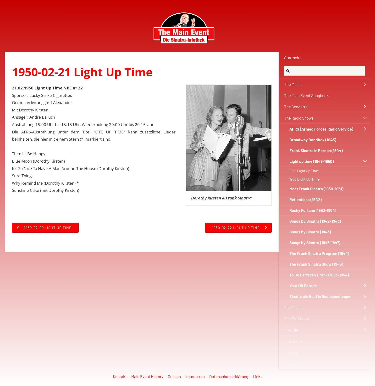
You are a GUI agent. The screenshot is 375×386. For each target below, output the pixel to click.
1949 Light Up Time (304, 171)
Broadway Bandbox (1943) (312, 139)
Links (257, 376)
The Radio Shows (298, 118)
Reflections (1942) (305, 199)
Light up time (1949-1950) (311, 161)
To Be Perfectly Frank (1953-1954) (319, 274)
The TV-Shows (296, 318)
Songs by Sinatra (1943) (310, 231)
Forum (289, 363)
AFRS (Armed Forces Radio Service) (321, 129)
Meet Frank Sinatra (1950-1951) (316, 188)
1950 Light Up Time (304, 179)
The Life (291, 329)
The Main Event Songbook (306, 95)
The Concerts (295, 106)
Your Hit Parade (303, 285)
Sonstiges (292, 352)
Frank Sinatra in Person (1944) (316, 150)
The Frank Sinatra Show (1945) (316, 264)
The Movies (293, 307)
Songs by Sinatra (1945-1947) (314, 242)
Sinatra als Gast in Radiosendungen (320, 296)
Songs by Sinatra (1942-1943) (315, 221)
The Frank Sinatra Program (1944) (319, 253)
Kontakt (120, 376)
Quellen (174, 376)
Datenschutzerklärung (228, 376)
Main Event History (147, 376)
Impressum (195, 376)
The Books (293, 341)
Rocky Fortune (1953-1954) (312, 210)
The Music (293, 84)
